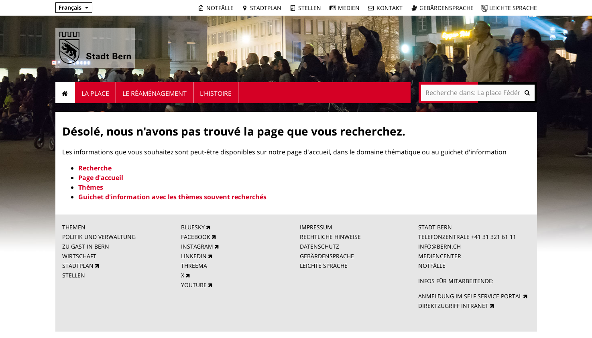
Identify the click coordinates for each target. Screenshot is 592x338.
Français (70, 7)
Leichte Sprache (513, 8)
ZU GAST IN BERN (85, 246)
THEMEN (73, 227)
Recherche (95, 168)
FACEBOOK (195, 237)
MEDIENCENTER (439, 256)
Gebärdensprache (446, 8)
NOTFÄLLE (432, 265)
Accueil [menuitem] (65, 92)
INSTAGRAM (197, 246)
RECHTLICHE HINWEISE (330, 237)
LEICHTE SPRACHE (324, 265)
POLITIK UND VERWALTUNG (99, 237)
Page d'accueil (100, 177)
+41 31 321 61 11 (493, 237)
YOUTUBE (194, 285)
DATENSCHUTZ (319, 246)
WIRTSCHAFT (79, 256)
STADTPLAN (78, 265)
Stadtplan (265, 8)
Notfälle (220, 8)
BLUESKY (193, 227)
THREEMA (194, 265)
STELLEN (73, 275)
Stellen (309, 8)
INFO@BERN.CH (439, 246)
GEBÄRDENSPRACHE (327, 256)
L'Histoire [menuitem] (216, 93)
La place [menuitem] (95, 93)
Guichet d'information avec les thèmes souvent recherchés (172, 196)
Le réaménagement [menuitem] (154, 93)
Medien (349, 8)
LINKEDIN (194, 256)
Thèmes (90, 187)
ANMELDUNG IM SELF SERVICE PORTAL (470, 296)
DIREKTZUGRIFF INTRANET (453, 306)
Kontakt (389, 8)
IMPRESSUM (316, 227)
